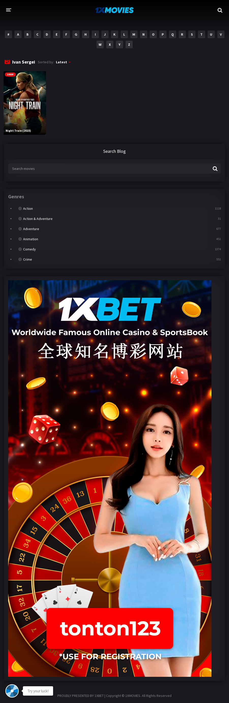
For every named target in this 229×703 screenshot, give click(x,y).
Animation (30, 239)
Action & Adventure (38, 218)
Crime (27, 259)
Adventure (31, 229)
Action (28, 208)
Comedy (29, 249)
